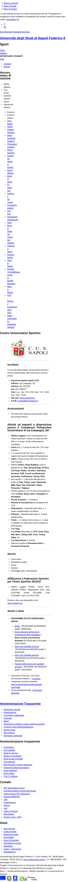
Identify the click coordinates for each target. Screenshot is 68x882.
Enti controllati (9, 750)
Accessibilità (9, 837)
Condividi (7, 64)
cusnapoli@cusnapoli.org (28, 401)
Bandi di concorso (11, 753)
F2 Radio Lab (9, 188)
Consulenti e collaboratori (14, 715)
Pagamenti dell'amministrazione (16, 768)
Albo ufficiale (9, 814)
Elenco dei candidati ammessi (27, 646)
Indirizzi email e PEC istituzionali (17, 794)
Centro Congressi (11, 811)
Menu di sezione (10, 9)
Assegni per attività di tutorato (10, 161)
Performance (9, 747)
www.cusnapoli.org (27, 398)
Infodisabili (17, 32)
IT (4, 24)
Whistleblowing (10, 852)
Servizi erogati (9, 730)
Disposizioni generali (12, 710)
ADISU (10, 127)
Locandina (36, 679)
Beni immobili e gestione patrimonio (18, 765)
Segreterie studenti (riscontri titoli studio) (20, 791)
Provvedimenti (9, 762)
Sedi (5, 808)
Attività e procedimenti (12, 756)
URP (5, 800)
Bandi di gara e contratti (13, 759)
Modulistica (8, 846)
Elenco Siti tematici (11, 840)
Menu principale (10, 6)
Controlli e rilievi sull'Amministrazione (18, 727)
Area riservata (9, 829)
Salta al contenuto (11, 3)
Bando (17, 626)
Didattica (3, 53)
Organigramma (10, 803)
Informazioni (11, 20)
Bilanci (6, 721)
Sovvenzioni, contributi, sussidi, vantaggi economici (24, 724)
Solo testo (26, 32)
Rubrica (7, 805)
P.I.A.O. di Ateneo (11, 776)
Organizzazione (10, 712)
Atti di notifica (9, 773)
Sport (4, 44)
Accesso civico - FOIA (12, 817)
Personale (8, 718)
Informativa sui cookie (12, 843)
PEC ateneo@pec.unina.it (14, 788)
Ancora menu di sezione (5, 75)
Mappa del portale (11, 834)
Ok (18, 20)
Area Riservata (6, 32)
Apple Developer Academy (11, 138)
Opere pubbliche (10, 771)
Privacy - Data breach (12, 849)
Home (2, 50)
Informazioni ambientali (13, 736)
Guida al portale (10, 832)
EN (5, 27)
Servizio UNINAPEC (12, 797)
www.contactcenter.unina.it (34, 860)
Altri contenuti (9, 733)
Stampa (7, 67)
